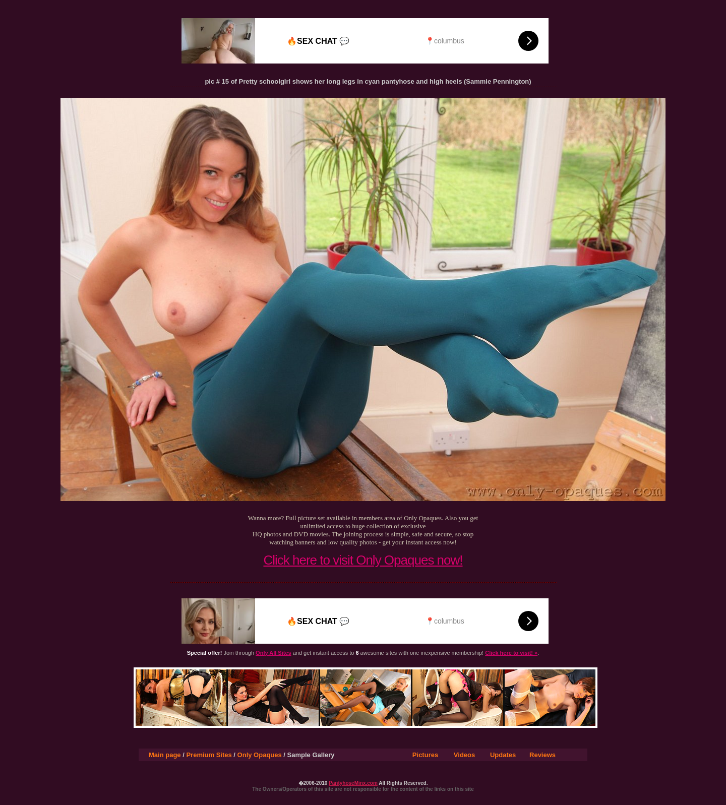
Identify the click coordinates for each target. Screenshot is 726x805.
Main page (165, 755)
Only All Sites (273, 653)
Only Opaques (259, 755)
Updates (503, 755)
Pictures (425, 755)
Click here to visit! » (511, 653)
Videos (464, 755)
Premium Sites (208, 755)
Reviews (542, 755)
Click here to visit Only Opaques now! (362, 560)
